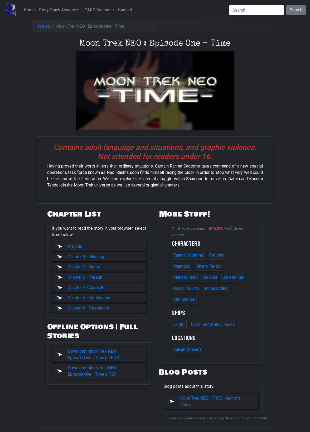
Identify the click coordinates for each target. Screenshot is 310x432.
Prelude (75, 246)
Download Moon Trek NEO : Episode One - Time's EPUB (93, 354)
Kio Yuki (209, 277)
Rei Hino (217, 255)
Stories (43, 26)
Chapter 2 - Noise (84, 266)
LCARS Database (98, 9)
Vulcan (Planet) (187, 349)
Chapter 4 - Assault (85, 287)
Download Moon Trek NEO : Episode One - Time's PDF (93, 371)
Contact (125, 9)
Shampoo (182, 266)
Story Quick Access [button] (57, 9)
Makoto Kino (184, 277)
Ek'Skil (179, 324)
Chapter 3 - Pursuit (85, 277)
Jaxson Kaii (233, 277)
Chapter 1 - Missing (86, 256)
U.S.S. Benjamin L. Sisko (213, 324)
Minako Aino (216, 288)
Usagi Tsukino (186, 288)
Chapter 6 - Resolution (88, 308)
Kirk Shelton (184, 299)
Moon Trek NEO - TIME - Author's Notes (210, 401)
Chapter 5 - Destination (89, 297)
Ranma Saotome (188, 255)
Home (29, 9)
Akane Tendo (208, 266)
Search (296, 9)
